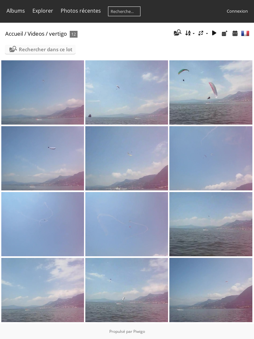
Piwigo (139, 331)
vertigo (58, 33)
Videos (36, 33)
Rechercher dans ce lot (45, 49)
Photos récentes (81, 10)
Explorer (42, 10)
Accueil (14, 33)
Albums (15, 10)
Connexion (237, 11)
